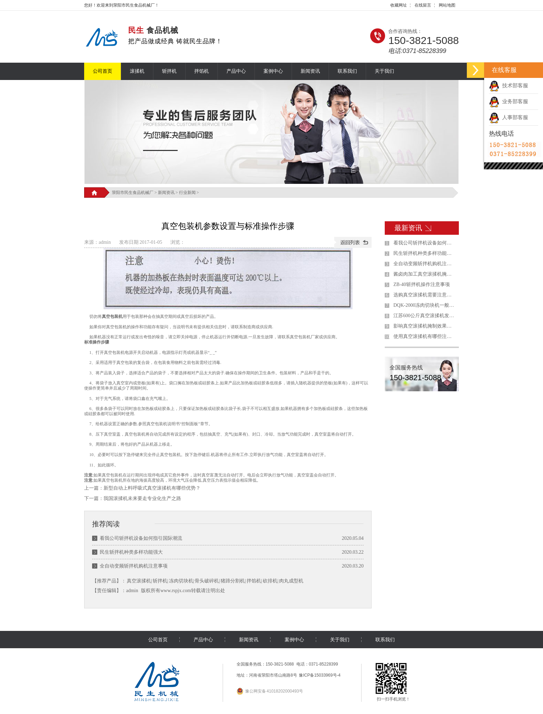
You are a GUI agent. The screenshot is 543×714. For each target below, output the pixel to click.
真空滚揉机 (139, 580)
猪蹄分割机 (233, 580)
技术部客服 (508, 85)
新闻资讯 (310, 71)
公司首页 (102, 71)
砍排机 (270, 580)
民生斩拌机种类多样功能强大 (131, 552)
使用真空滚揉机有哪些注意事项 (424, 336)
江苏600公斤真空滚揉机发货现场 (424, 315)
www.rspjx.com (175, 590)
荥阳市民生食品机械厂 (132, 192)
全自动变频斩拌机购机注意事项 (134, 566)
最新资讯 (408, 228)
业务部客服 (508, 101)
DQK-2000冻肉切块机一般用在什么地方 (424, 305)
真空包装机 (112, 316)
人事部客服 (508, 117)
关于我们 (384, 71)
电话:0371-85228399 (417, 50)
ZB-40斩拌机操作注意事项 (421, 284)
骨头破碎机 (207, 580)
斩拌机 (169, 71)
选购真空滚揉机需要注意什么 (424, 294)
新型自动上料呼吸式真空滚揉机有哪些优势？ (152, 488)
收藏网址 (398, 5)
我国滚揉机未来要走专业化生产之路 (142, 498)
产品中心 (236, 71)
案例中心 (273, 71)
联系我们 (347, 71)
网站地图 (447, 5)
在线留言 (423, 5)
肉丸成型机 (291, 580)
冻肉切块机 (181, 580)
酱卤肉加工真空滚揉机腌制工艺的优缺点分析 (424, 274)
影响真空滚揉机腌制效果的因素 (424, 326)
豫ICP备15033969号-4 (319, 675)
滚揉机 (137, 71)
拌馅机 (201, 71)
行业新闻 (187, 192)
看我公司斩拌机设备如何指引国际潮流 (141, 538)
